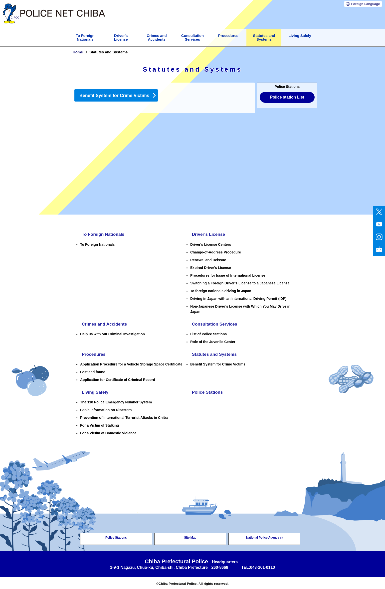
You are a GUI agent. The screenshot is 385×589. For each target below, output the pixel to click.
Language (365, 4)
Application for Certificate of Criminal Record (117, 379)
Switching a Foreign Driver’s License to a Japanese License (240, 283)
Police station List (287, 97)
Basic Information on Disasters (106, 409)
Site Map (190, 536)
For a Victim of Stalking (99, 424)
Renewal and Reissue (208, 259)
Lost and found (92, 371)
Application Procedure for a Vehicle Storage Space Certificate (131, 363)
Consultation (192, 37)
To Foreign (85, 37)
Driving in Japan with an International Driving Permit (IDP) (238, 298)
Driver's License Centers (210, 244)
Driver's (121, 37)
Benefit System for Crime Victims (114, 95)
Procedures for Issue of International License (227, 275)
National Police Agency (264, 536)
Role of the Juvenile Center (212, 341)
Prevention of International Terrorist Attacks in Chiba (124, 416)
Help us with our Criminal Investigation (112, 333)
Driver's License (207, 234)
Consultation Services (213, 323)
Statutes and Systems (213, 353)
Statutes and (264, 37)
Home (78, 52)
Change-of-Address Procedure (215, 252)
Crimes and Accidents (103, 323)
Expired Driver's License (210, 267)
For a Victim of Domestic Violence (108, 432)
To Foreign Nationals (102, 234)
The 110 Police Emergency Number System (116, 401)
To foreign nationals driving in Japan (220, 290)
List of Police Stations (208, 333)
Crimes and (157, 37)
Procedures (228, 36)
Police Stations (206, 391)
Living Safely (299, 36)
